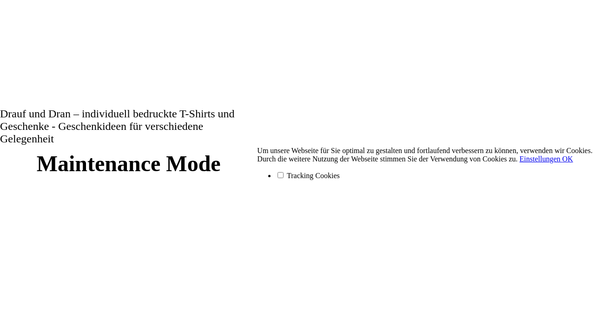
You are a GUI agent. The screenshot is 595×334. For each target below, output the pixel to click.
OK (567, 159)
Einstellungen (541, 159)
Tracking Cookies (308, 176)
